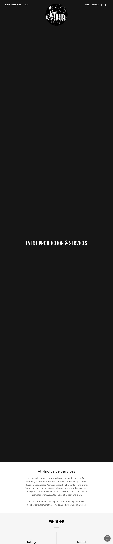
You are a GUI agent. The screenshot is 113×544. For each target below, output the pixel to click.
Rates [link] (27, 5)
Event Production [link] (13, 5)
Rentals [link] (95, 5)
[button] (105, 5)
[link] (56, 4)
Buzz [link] (87, 5)
